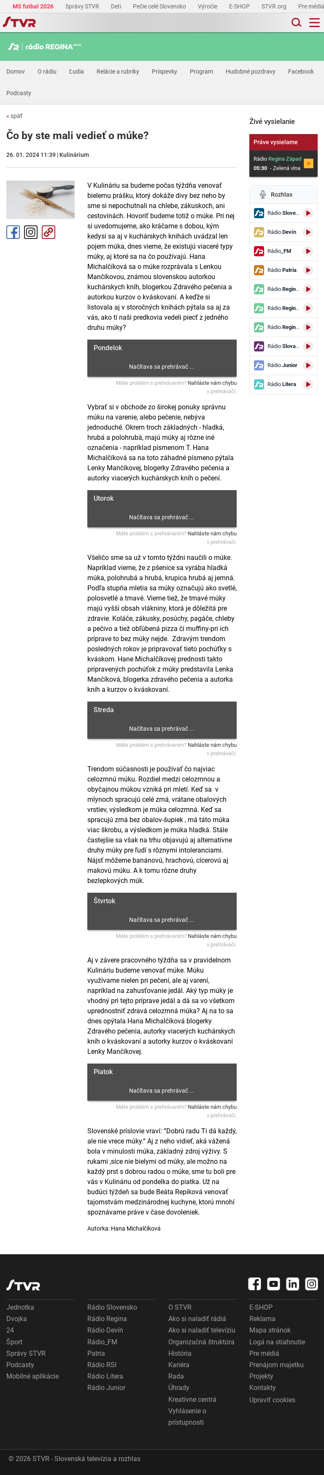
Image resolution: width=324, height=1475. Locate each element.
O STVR (180, 1307)
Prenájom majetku (276, 1365)
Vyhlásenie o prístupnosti (187, 1416)
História (180, 1353)
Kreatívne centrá (192, 1399)
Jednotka (20, 1307)
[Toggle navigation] (314, 22)
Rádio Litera (105, 1376)
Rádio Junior (106, 1388)
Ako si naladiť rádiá (197, 1319)
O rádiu (47, 71)
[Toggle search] (295, 22)
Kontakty (262, 1388)
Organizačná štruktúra (201, 1342)
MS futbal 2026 (34, 6)
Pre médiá (264, 1353)
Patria (96, 1353)
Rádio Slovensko (112, 1307)
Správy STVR (82, 6)
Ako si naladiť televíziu (201, 1330)
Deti (116, 6)
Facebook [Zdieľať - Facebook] (13, 232)
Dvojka (16, 1319)
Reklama (262, 1319)
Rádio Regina (107, 1319)
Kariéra (178, 1365)
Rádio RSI (101, 1365)
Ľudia (76, 71)
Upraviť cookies (272, 1400)
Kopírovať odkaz (48, 232)
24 (10, 1330)
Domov (15, 71)
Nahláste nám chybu (212, 383)
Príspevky (164, 71)
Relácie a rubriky (118, 71)
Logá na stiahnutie (277, 1342)
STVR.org (275, 6)
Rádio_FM (102, 1342)
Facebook (301, 71)
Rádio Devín (105, 1330)
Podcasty (18, 93)
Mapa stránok (270, 1330)
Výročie (208, 6)
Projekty (261, 1376)
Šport (14, 1342)
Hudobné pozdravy (250, 71)
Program (201, 71)
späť (14, 115)
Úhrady (178, 1388)
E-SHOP (240, 6)
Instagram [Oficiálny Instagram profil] (31, 232)
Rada (176, 1376)
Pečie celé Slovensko (160, 6)
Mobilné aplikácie (32, 1376)
